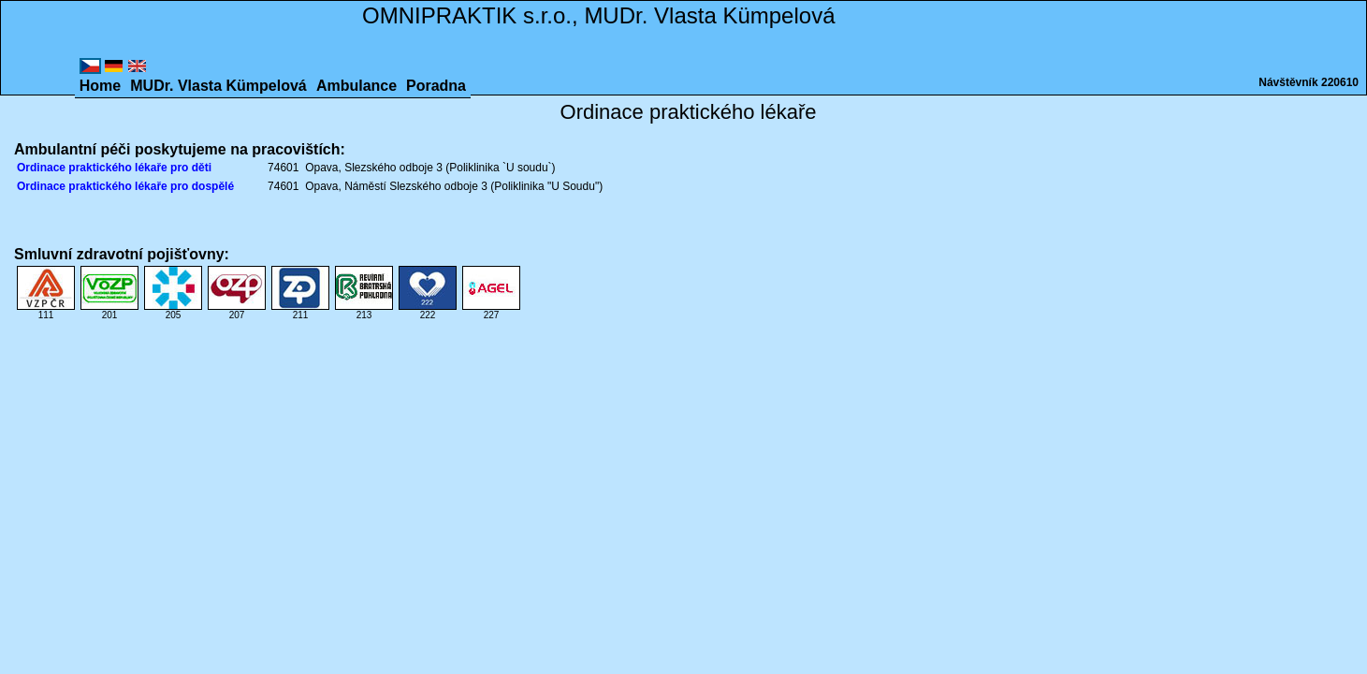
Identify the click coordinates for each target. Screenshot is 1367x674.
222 (428, 310)
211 (300, 310)
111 (46, 310)
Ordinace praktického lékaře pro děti (114, 167)
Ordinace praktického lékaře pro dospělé (125, 186)
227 (491, 310)
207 (237, 310)
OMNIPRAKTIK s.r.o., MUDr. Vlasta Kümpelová (598, 15)
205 (173, 310)
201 (109, 310)
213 (364, 310)
